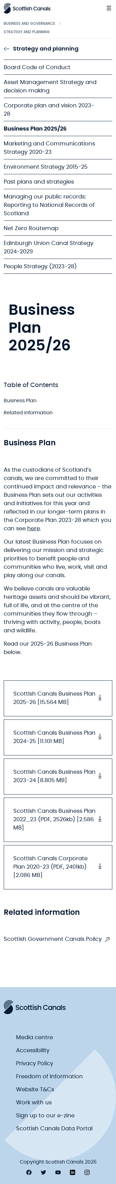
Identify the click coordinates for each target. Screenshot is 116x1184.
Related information (28, 412)
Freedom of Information (49, 1076)
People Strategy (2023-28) (40, 266)
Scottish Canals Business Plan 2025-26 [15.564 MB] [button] (58, 698)
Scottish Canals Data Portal (54, 1129)
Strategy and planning (27, 31)
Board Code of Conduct (37, 67)
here (33, 529)
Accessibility (32, 1050)
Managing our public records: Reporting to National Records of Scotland (49, 205)
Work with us (34, 1103)
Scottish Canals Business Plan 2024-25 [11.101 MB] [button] (58, 737)
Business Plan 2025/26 (35, 129)
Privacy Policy (34, 1063)
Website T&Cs (35, 1090)
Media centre (34, 1037)
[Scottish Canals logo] (27, 8)
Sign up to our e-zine (45, 1116)
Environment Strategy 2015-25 (46, 167)
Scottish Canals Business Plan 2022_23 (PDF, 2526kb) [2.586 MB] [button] (58, 819)
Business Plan (20, 400)
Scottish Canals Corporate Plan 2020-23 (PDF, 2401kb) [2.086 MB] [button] (58, 867)
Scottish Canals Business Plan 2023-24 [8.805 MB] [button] (58, 776)
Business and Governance (29, 23)
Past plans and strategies (39, 182)
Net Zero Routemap (31, 228)
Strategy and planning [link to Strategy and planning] (41, 48)
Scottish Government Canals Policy (53, 939)
